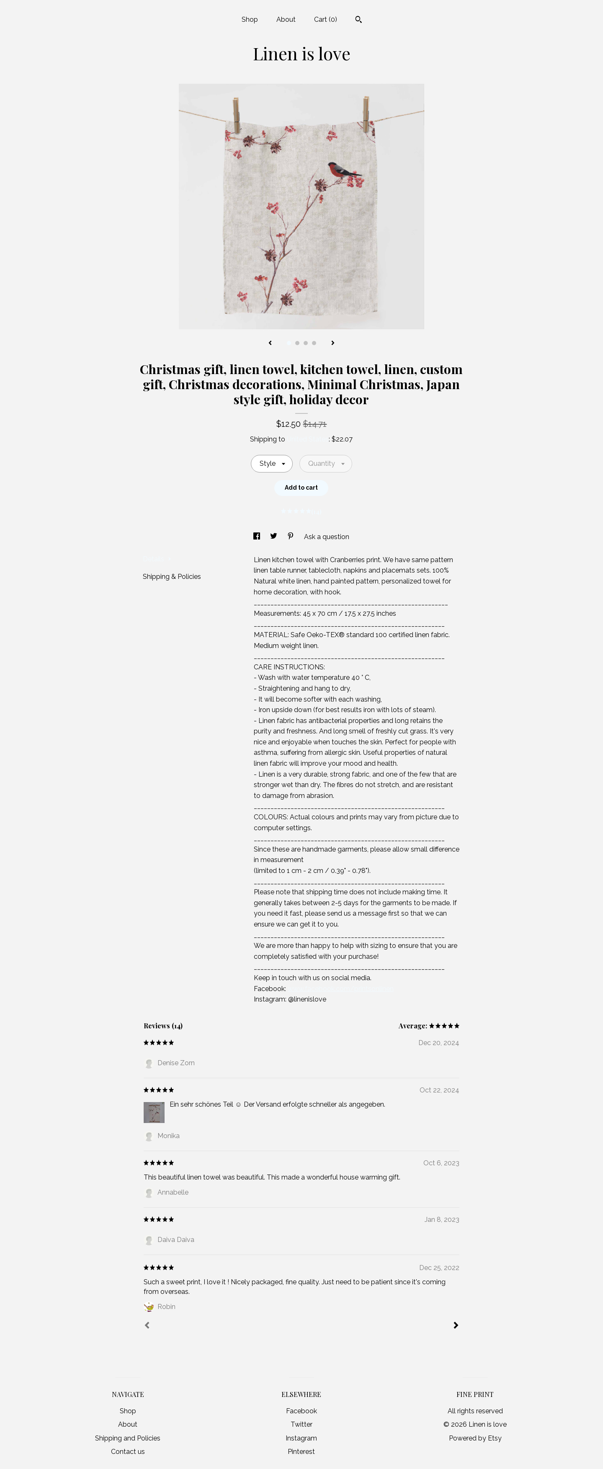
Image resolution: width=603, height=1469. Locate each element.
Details (157, 559)
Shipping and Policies (127, 1438)
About (286, 19)
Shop (250, 19)
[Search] (359, 20)
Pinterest (301, 1452)
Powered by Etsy (475, 1438)
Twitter (301, 1424)
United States (308, 439)
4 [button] (314, 343)
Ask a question (326, 537)
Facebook (301, 1411)
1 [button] (289, 343)
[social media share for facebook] (257, 537)
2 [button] (297, 343)
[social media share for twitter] (274, 537)
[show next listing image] (333, 343)
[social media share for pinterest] (291, 537)
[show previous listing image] (270, 343)
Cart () (325, 19)
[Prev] (147, 1326)
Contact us (128, 1452)
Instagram (301, 1438)
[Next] (456, 1326)
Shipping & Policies (172, 577)
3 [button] (306, 343)
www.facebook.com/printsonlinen (341, 989)
